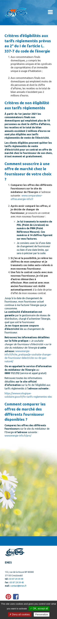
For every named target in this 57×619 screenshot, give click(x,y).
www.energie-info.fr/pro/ (18, 435)
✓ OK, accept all (39, 608)
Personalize (41, 614)
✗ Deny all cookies (19, 614)
